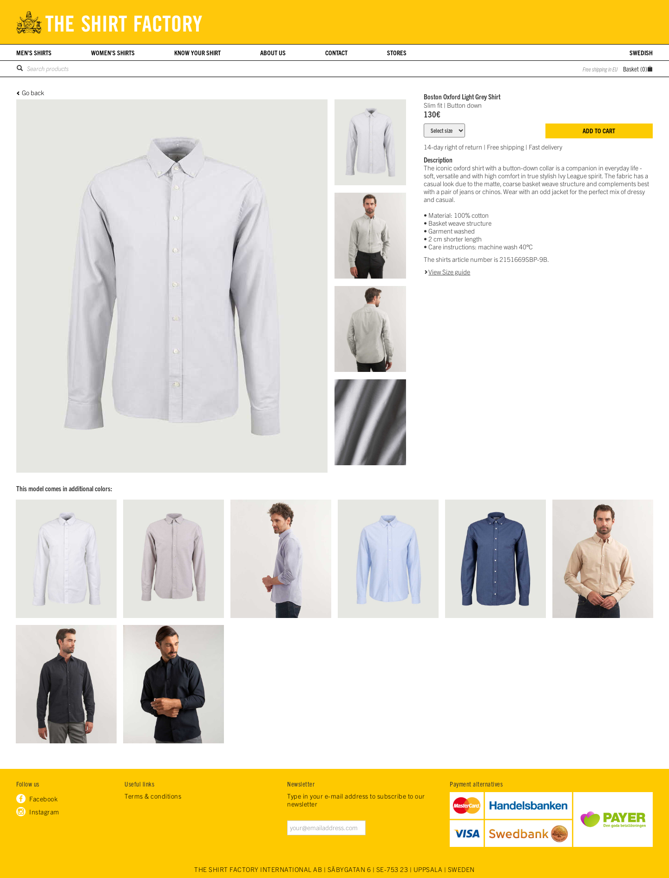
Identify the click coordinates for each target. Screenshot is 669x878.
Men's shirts (34, 52)
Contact (336, 52)
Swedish (641, 52)
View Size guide (449, 271)
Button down (464, 105)
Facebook (43, 798)
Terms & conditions (153, 796)
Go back (33, 93)
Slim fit (433, 105)
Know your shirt (197, 52)
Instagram (44, 811)
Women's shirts (113, 52)
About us (273, 52)
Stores (397, 52)
